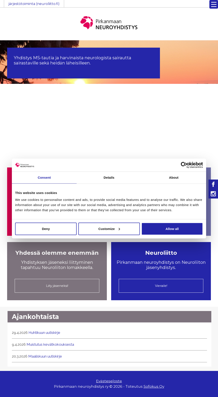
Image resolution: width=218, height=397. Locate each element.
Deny (46, 228)
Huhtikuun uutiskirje (44, 332)
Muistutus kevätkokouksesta (50, 344)
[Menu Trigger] (213, 4)
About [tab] (174, 177)
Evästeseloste (109, 381)
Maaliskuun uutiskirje (45, 356)
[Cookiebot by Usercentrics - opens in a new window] (184, 165)
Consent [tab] (44, 177)
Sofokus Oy (154, 386)
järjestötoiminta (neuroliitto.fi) (34, 4)
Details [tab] (109, 177)
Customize (109, 228)
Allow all (172, 228)
